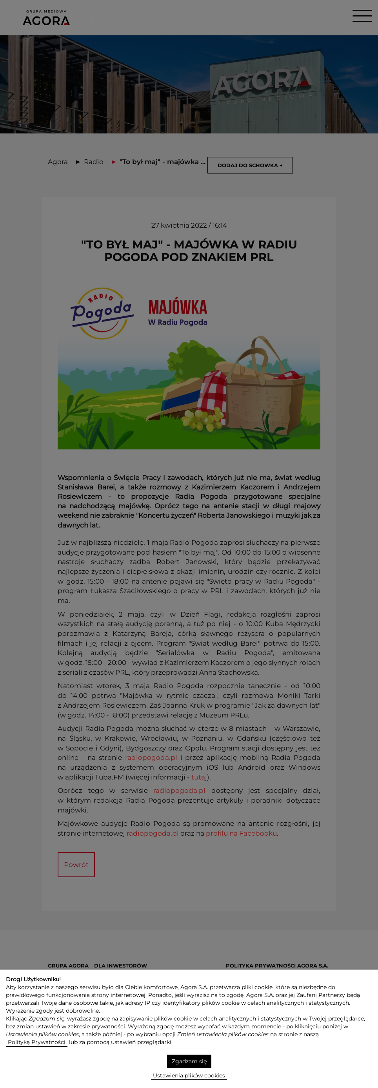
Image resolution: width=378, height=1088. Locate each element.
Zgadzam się (189, 1061)
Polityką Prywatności (36, 1042)
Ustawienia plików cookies (189, 1075)
